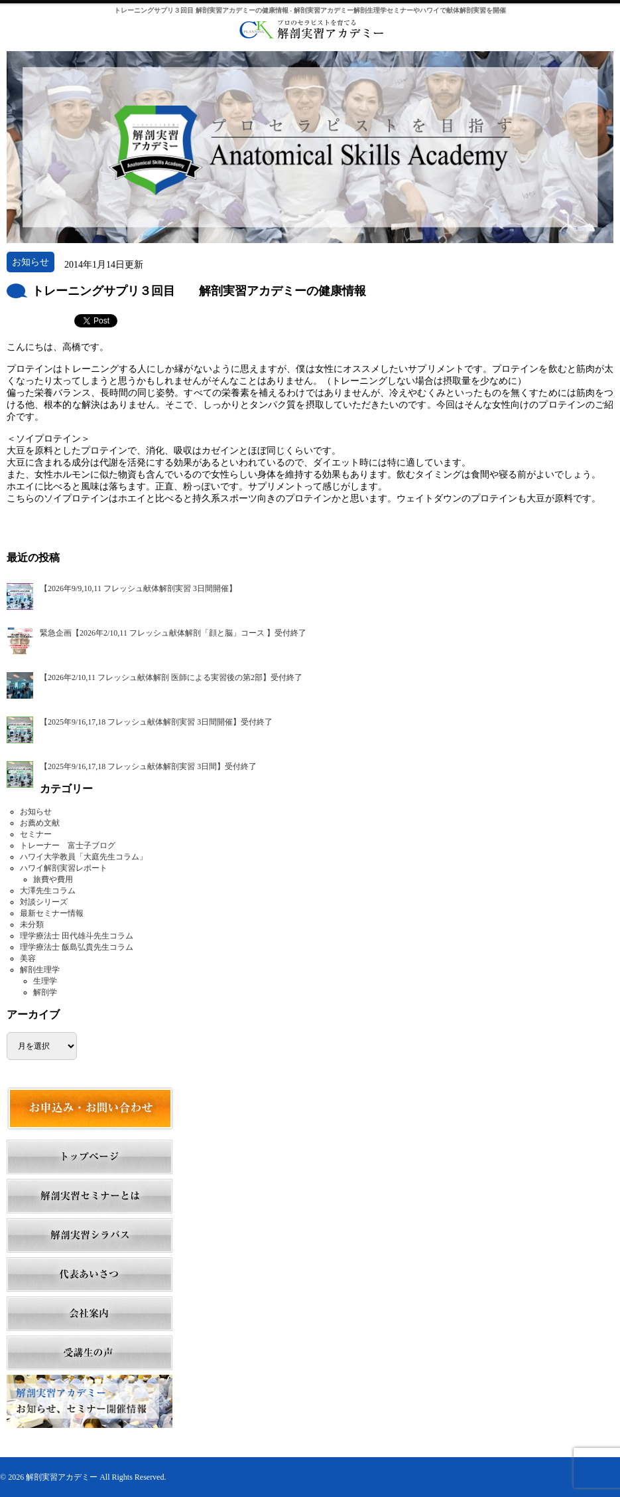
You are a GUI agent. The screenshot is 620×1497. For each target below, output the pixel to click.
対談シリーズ (44, 902)
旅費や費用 (53, 879)
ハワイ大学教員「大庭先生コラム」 (83, 856)
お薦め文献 (40, 823)
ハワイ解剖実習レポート (63, 868)
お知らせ (36, 811)
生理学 (45, 981)
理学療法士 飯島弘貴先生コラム (76, 947)
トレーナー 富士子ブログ (67, 845)
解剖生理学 (40, 969)
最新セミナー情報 (52, 913)
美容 (28, 958)
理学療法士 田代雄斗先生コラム (76, 935)
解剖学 (45, 992)
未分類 (32, 924)
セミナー (36, 834)
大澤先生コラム (48, 890)
